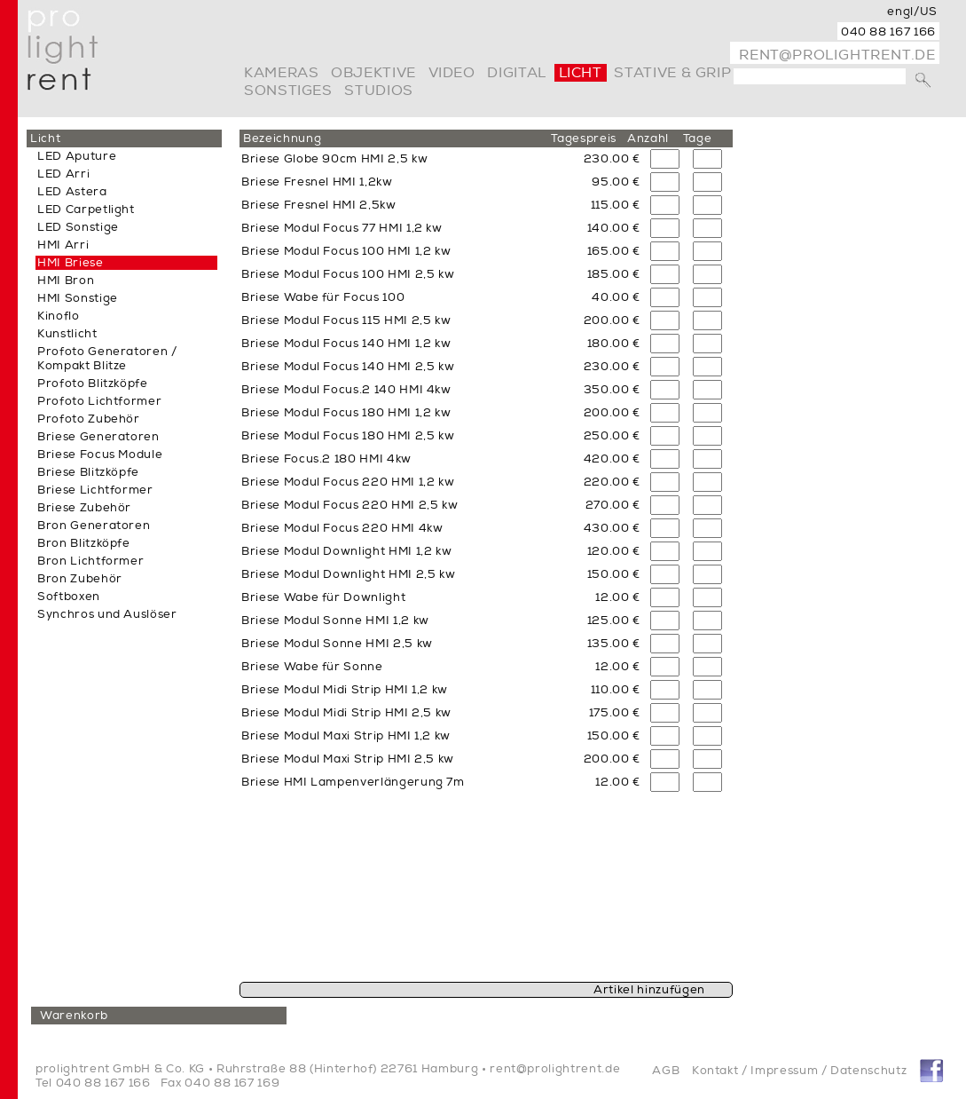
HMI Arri (63, 245)
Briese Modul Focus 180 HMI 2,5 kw (347, 436)
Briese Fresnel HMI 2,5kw (319, 205)
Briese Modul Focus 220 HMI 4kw (342, 528)
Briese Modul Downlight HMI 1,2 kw (346, 551)
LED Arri (63, 174)
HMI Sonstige (77, 298)
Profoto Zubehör (88, 419)
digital (516, 73)
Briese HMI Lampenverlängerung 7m (353, 782)
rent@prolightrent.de (837, 55)
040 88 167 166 (888, 32)
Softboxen (68, 596)
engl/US (912, 11)
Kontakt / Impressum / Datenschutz (799, 1070)
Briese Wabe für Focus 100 (322, 297)
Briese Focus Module (99, 454)
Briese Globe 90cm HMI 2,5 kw (334, 159)
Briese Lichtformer (95, 490)
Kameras (281, 73)
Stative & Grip (672, 73)
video (451, 73)
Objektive (373, 73)
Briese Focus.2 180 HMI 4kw (326, 459)
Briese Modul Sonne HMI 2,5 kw (337, 643)
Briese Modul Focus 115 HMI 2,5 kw (346, 320)
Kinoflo (58, 316)
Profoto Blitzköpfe (92, 383)
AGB (665, 1070)
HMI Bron (65, 280)
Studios (378, 90)
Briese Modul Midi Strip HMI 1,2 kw (344, 690)
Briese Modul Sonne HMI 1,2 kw (335, 620)
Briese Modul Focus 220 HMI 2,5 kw (349, 505)
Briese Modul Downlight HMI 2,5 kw (348, 574)
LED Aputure (76, 156)
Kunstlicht (67, 334)
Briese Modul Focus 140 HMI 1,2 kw (346, 343)
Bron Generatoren (93, 525)
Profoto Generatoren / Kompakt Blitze (107, 358)
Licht (580, 73)
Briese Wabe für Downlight (323, 597)
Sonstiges (288, 90)
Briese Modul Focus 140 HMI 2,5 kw (347, 367)
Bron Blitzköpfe (83, 543)
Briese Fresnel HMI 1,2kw (317, 182)
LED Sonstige (78, 227)
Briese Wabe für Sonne (312, 667)
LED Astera (72, 192)
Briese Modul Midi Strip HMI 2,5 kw (346, 713)
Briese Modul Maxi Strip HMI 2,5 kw (347, 759)
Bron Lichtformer (90, 561)
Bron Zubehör (79, 579)
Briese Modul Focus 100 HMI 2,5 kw (347, 274)
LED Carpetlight (86, 209)
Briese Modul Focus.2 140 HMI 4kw (346, 390)
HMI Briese (70, 263)
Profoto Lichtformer (99, 401)
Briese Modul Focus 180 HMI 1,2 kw (346, 413)
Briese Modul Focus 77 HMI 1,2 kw (342, 228)
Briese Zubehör (84, 508)
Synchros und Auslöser (107, 614)
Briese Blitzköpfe (88, 472)
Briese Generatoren (98, 437)
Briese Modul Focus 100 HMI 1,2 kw (346, 251)
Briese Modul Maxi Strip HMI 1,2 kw (346, 736)
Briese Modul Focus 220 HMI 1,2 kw (347, 482)
